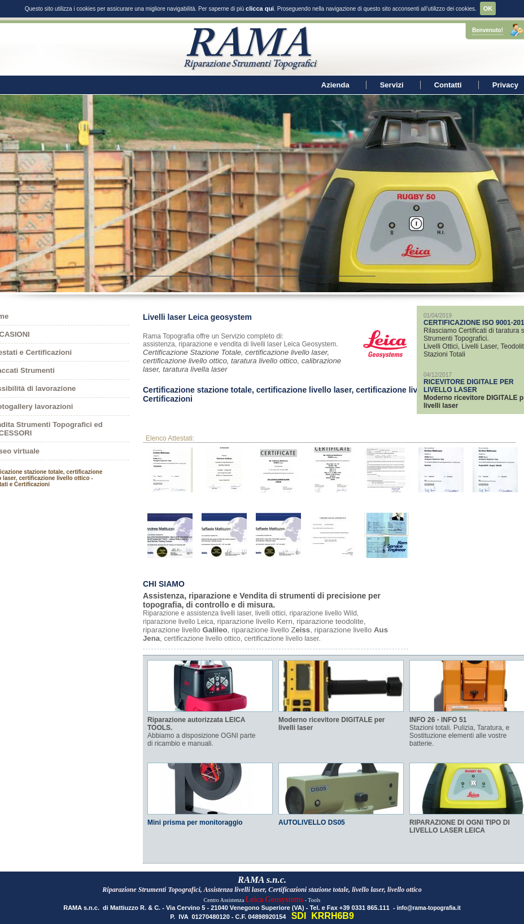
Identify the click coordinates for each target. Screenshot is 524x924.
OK (488, 8)
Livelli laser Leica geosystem (197, 305)
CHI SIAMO (164, 572)
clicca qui (260, 8)
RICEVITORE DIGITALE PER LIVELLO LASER (468, 374)
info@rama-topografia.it (429, 897)
